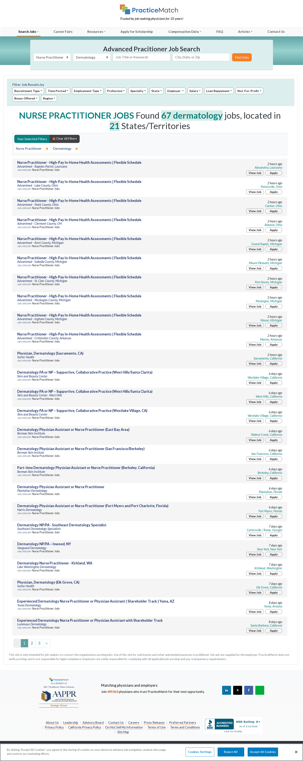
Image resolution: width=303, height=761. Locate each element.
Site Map (123, 732)
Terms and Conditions (185, 727)
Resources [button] (95, 31)
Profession (114, 91)
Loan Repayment (218, 91)
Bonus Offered (24, 98)
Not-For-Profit (248, 91)
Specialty (136, 91)
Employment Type (86, 91)
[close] (32, 148)
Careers (133, 722)
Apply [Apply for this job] (274, 173)
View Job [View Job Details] (255, 173)
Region (48, 98)
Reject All (230, 754)
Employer (174, 91)
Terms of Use (156, 727)
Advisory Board (93, 722)
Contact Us (276, 31)
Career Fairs (63, 31)
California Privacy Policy (84, 727)
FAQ (219, 31)
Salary (193, 91)
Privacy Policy (54, 727)
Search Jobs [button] (27, 31)
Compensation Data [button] (183, 31)
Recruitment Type (27, 91)
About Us (52, 722)
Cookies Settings (200, 754)
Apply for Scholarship (137, 31)
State (155, 91)
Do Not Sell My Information (124, 727)
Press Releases (154, 722)
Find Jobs (242, 57)
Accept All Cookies (263, 754)
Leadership (70, 722)
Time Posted (57, 91)
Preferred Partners (182, 722)
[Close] (296, 754)
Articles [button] (244, 31)
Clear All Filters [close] (64, 139)
